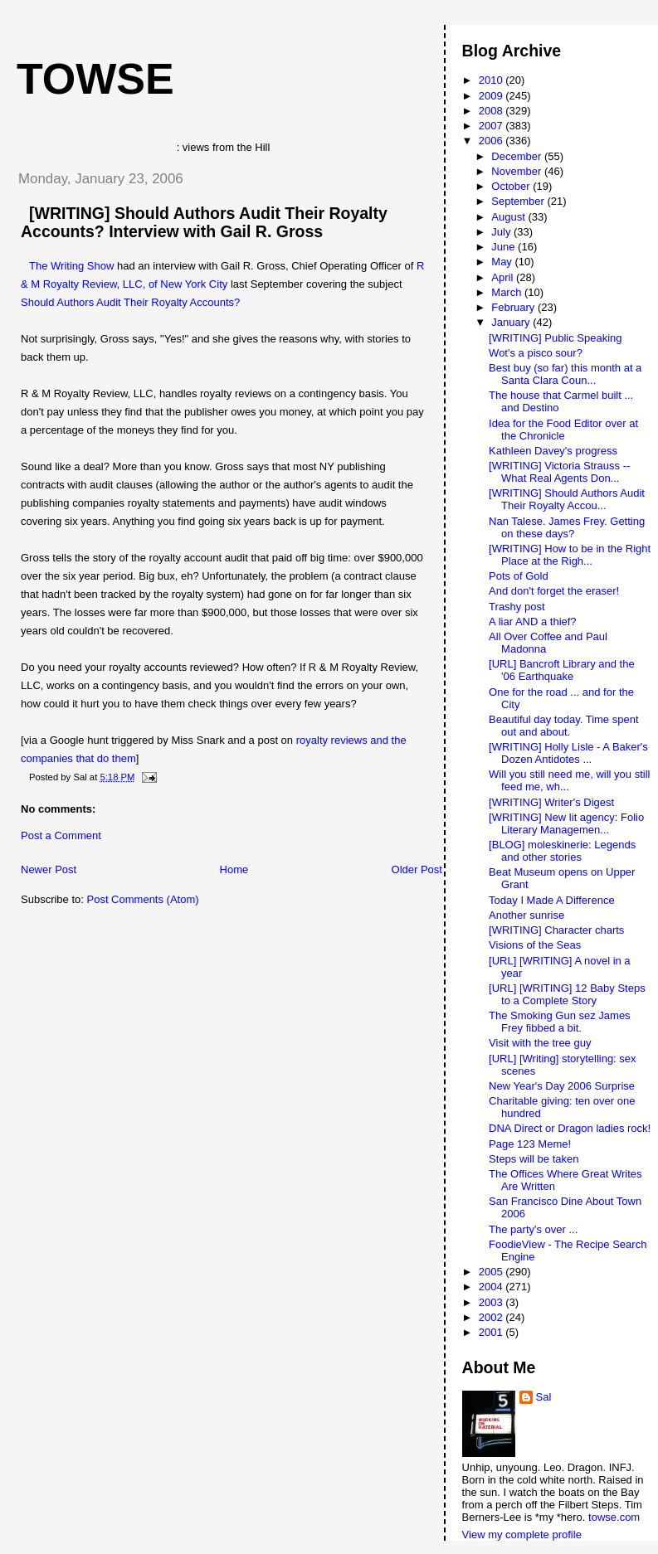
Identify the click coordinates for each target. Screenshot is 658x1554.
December (517, 156)
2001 (492, 1332)
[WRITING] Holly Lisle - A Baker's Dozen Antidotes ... (568, 753)
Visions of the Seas (535, 945)
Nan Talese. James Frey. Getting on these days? (567, 527)
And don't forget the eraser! (554, 591)
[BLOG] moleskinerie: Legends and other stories (562, 850)
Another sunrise (526, 915)
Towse (95, 79)
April (503, 277)
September (519, 201)
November (517, 171)
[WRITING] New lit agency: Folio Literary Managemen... (566, 823)
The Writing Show (71, 266)
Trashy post (516, 606)
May (502, 261)
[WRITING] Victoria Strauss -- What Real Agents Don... (559, 471)
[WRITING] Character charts (556, 930)
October (512, 186)
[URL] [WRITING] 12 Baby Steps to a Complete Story (567, 994)
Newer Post (48, 869)
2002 (492, 1317)
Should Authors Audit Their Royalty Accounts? (130, 302)
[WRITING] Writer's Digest (551, 802)
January (512, 322)
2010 (492, 80)
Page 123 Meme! (530, 1144)
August (509, 217)
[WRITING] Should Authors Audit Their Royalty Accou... (567, 499)
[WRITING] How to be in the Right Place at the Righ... (570, 554)
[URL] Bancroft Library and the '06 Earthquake (562, 670)
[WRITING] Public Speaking (555, 338)
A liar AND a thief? (533, 621)
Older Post (417, 869)
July (502, 232)
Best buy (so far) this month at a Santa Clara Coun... (565, 374)
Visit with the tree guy (540, 1043)
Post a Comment (61, 835)
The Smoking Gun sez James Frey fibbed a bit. (560, 1021)
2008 (492, 110)
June (504, 246)
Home (234, 869)
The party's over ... (533, 1229)
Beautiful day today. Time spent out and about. (563, 725)
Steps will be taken (533, 1159)
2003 (492, 1302)
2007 (492, 125)
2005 (492, 1271)
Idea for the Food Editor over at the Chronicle (563, 429)
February (514, 307)
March (507, 292)
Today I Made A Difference (552, 900)
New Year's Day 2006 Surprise (562, 1086)
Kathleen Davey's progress (553, 450)
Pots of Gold (518, 576)
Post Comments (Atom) (143, 899)
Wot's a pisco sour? (535, 353)
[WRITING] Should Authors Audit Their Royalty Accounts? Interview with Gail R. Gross (204, 222)
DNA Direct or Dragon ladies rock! (570, 1128)
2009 (492, 96)
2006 (492, 140)
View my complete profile (522, 1534)
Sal (544, 1397)
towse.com (614, 1517)
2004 (492, 1286)
